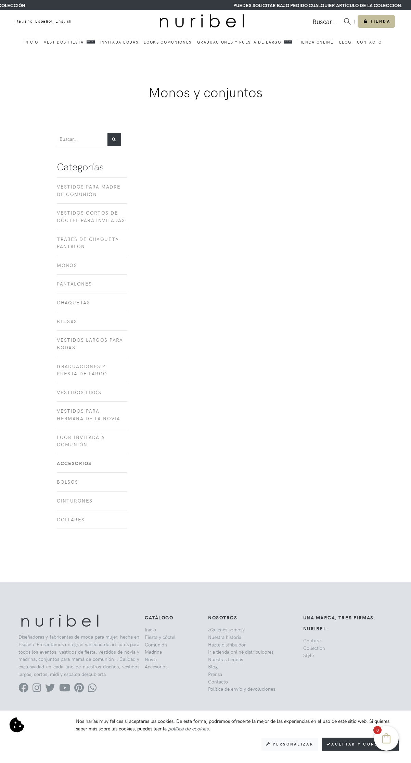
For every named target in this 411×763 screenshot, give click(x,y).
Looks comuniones (168, 42)
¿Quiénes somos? (226, 629)
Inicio (31, 42)
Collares (71, 519)
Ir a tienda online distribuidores (240, 651)
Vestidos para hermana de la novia (88, 414)
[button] (114, 139)
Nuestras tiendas (225, 659)
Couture (312, 640)
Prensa (215, 673)
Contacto (369, 42)
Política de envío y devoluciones (241, 688)
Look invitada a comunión (81, 441)
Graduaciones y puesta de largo (244, 42)
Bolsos (67, 481)
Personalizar (289, 744)
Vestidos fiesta (69, 42)
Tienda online (316, 42)
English (63, 21)
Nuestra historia (224, 636)
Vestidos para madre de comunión (88, 190)
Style (308, 655)
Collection (314, 647)
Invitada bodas (119, 42)
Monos (67, 265)
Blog (345, 42)
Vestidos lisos (79, 392)
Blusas (67, 321)
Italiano (24, 21)
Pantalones (74, 283)
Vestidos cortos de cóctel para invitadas (91, 216)
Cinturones (74, 500)
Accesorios (156, 666)
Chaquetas (73, 302)
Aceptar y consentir (360, 744)
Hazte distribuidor (227, 644)
